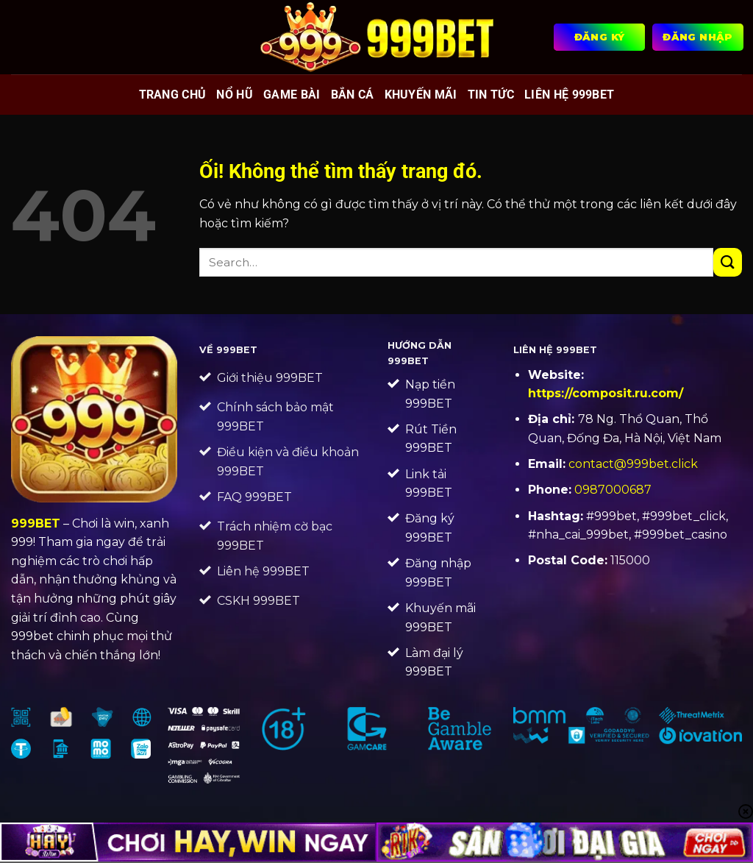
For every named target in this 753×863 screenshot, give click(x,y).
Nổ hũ (234, 95)
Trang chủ (173, 95)
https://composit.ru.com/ (605, 393)
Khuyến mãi (421, 95)
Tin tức (491, 95)
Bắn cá (352, 95)
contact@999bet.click (633, 464)
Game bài (292, 95)
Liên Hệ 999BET (569, 95)
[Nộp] (727, 262)
